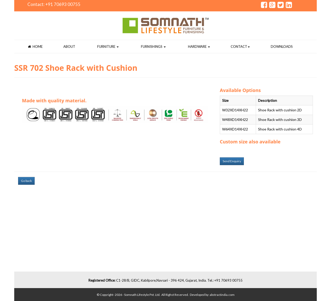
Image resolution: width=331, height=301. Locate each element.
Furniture (108, 46)
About (69, 46)
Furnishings (153, 46)
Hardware (199, 46)
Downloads (282, 46)
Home (35, 46)
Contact (240, 46)
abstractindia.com (222, 295)
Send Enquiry (232, 161)
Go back (26, 181)
